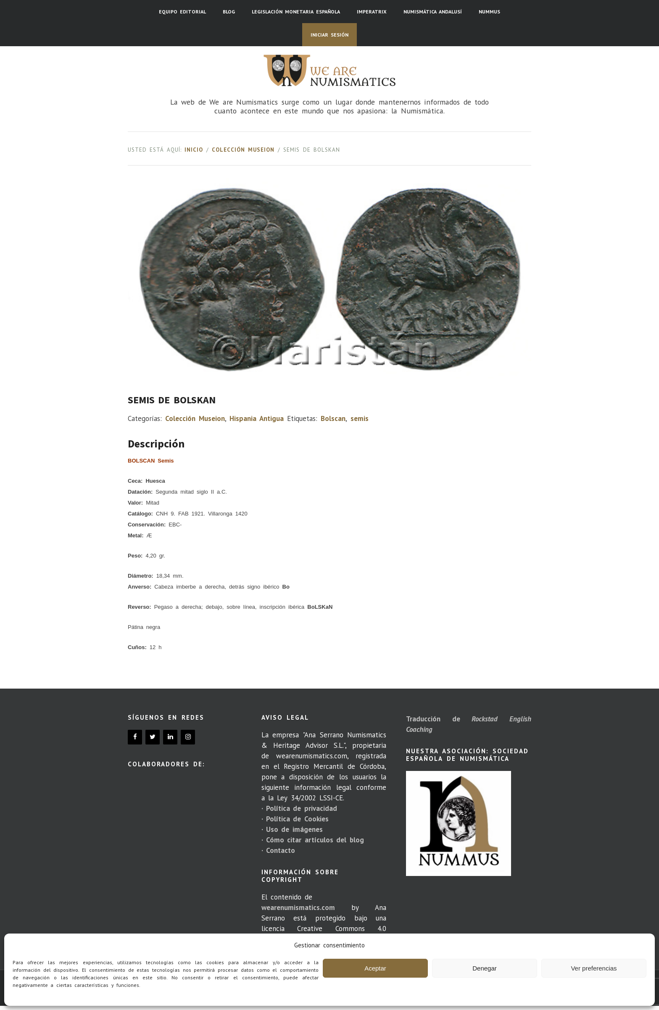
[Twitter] (152, 737)
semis (360, 418)
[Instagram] (188, 737)
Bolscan (333, 418)
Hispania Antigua (256, 418)
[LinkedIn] (170, 737)
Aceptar (375, 968)
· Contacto (278, 850)
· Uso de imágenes (292, 829)
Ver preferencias (594, 968)
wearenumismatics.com (298, 907)
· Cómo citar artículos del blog (312, 839)
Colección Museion (243, 149)
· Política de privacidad (299, 808)
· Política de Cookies (295, 818)
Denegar (484, 968)
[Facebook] (135, 737)
